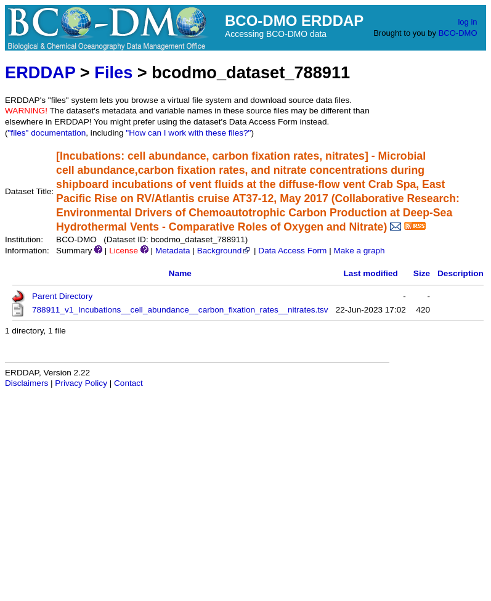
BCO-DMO (458, 33)
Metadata (172, 250)
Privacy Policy (81, 383)
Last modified (371, 273)
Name (180, 273)
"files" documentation (47, 132)
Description (460, 273)
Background (224, 250)
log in (467, 22)
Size (421, 273)
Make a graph (358, 250)
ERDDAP (40, 72)
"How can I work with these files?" (188, 132)
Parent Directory (62, 296)
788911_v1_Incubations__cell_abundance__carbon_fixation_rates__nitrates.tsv (180, 309)
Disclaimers (26, 383)
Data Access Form (292, 250)
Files (113, 72)
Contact (128, 383)
